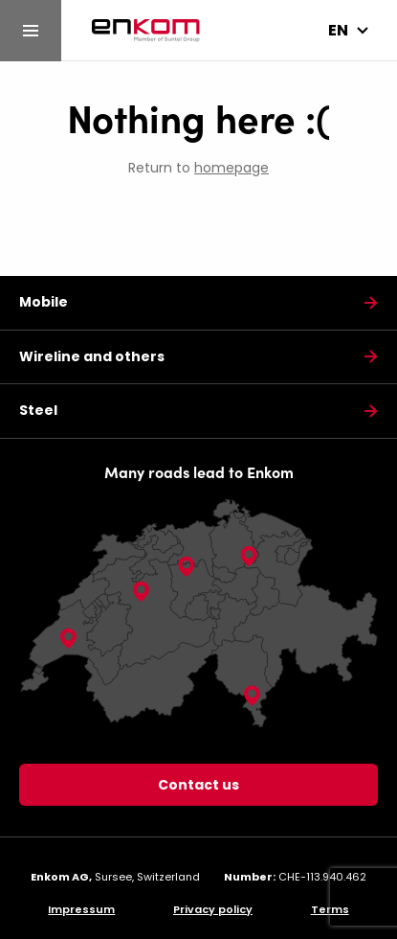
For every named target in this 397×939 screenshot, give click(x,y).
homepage (231, 167)
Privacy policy (213, 909)
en (338, 30)
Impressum (81, 909)
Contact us (198, 784)
